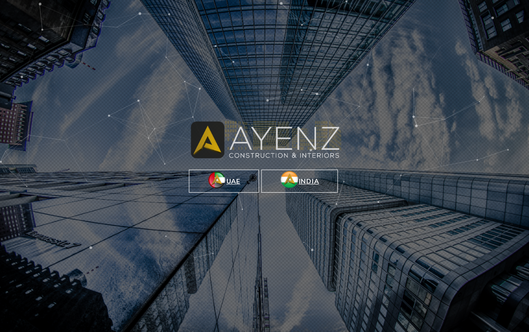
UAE (224, 180)
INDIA (299, 180)
